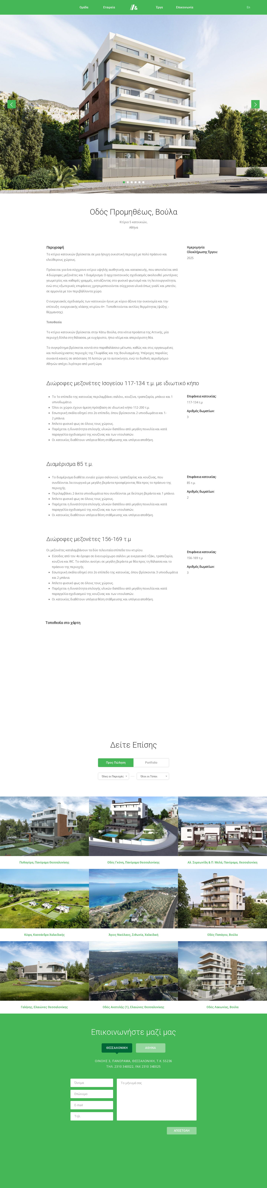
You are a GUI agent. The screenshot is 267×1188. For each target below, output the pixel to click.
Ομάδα (83, 7)
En (248, 7)
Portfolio (151, 762)
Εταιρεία (109, 7)
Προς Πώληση (116, 762)
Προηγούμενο (12, 104)
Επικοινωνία (184, 7)
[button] (113, 776)
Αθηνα (151, 1047)
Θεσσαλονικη (117, 1047)
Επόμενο (255, 104)
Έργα (159, 7)
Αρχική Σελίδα (133, 7)
